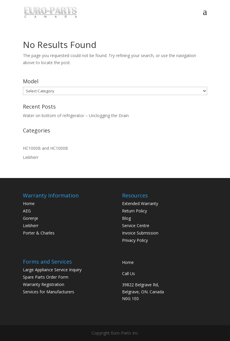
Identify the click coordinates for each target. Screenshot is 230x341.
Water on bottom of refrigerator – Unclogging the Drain (76, 115)
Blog (126, 218)
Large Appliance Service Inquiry (52, 269)
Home (29, 203)
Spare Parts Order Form (45, 277)
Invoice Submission (140, 233)
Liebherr (30, 157)
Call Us (128, 273)
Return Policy (134, 211)
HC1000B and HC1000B (45, 148)
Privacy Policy (135, 240)
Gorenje (30, 218)
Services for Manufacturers (48, 292)
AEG (27, 211)
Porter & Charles (39, 233)
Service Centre (135, 225)
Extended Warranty (140, 203)
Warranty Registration (43, 284)
